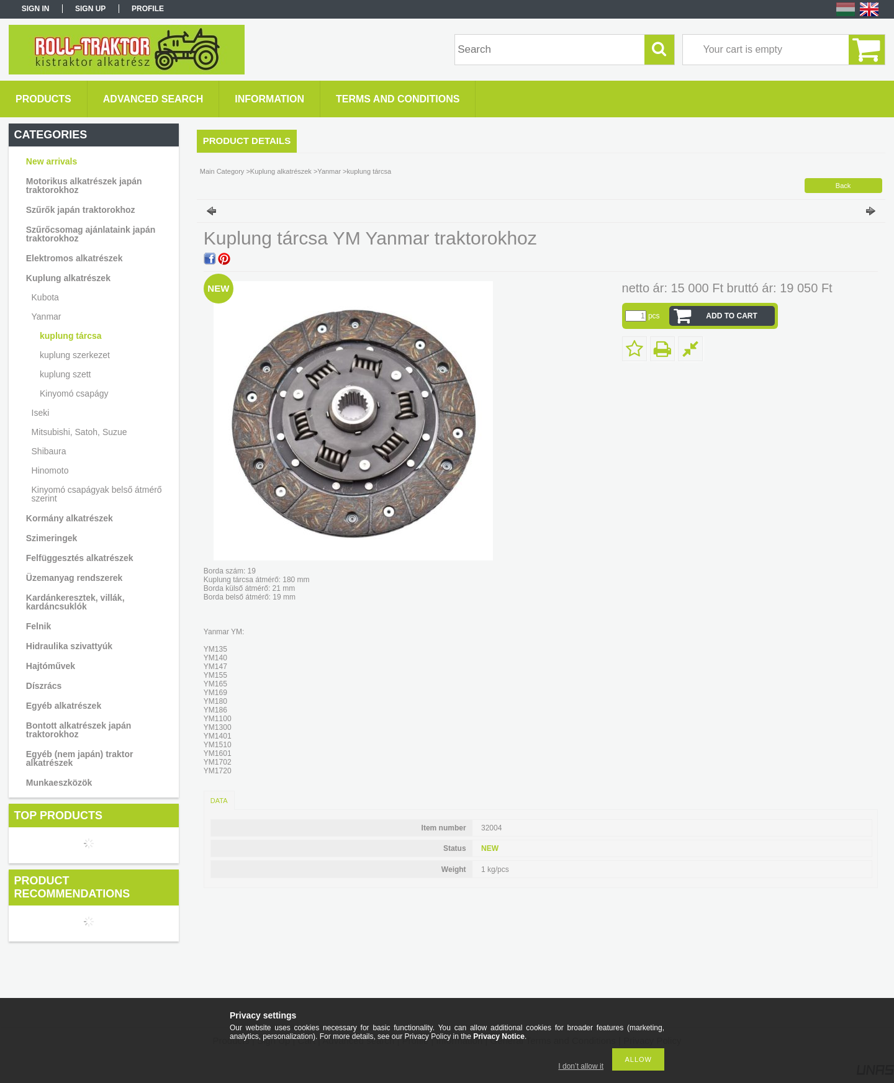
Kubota (45, 297)
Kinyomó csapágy (74, 393)
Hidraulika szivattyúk (69, 646)
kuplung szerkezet (75, 355)
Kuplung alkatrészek (68, 278)
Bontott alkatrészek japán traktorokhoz (79, 730)
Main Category (222, 171)
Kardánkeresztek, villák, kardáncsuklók (75, 602)
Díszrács (44, 686)
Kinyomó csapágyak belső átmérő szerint (97, 494)
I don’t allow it (580, 1066)
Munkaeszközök (59, 783)
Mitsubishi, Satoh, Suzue (79, 432)
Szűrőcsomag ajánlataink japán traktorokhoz (91, 234)
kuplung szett (65, 374)
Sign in (36, 8)
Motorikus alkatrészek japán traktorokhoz (84, 185)
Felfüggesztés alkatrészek (79, 558)
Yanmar (46, 316)
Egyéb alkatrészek (63, 706)
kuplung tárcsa (71, 336)
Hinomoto (50, 470)
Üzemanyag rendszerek (74, 578)
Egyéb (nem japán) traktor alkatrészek (79, 758)
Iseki (41, 413)
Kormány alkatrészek (69, 518)
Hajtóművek (50, 666)
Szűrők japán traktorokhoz (80, 210)
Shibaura (49, 451)
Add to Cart (731, 316)
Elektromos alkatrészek (74, 258)
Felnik (38, 626)
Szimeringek (51, 538)
